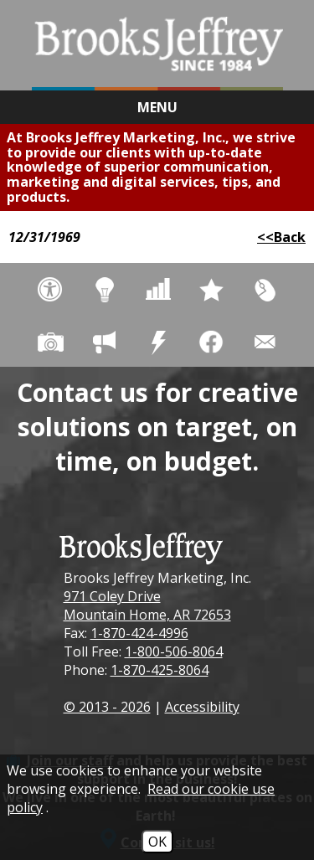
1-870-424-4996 (139, 633)
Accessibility (202, 707)
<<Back (281, 237)
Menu (157, 107)
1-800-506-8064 (174, 651)
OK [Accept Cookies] (157, 841)
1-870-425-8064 (159, 670)
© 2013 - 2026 (107, 707)
